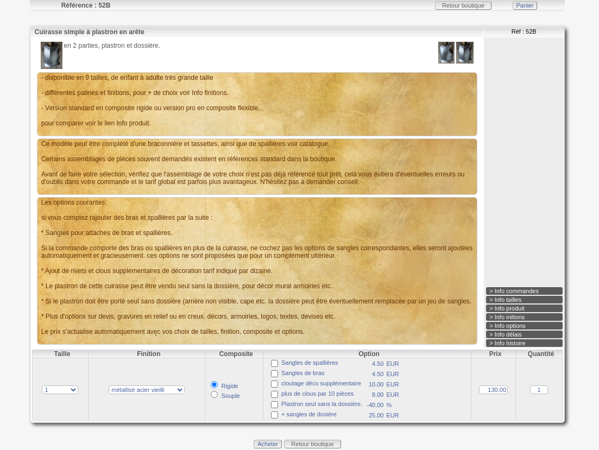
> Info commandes (514, 291)
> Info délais (505, 334)
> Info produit (507, 308)
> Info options (507, 325)
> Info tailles (505, 299)
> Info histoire (507, 343)
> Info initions (507, 317)
